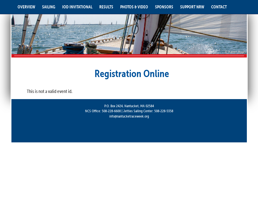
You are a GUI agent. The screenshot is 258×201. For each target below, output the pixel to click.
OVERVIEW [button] (26, 6)
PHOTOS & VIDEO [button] (134, 6)
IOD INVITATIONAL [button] (77, 6)
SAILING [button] (48, 6)
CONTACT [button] (219, 6)
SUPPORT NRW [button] (192, 6)
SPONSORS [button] (164, 6)
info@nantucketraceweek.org (129, 116)
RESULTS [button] (106, 6)
